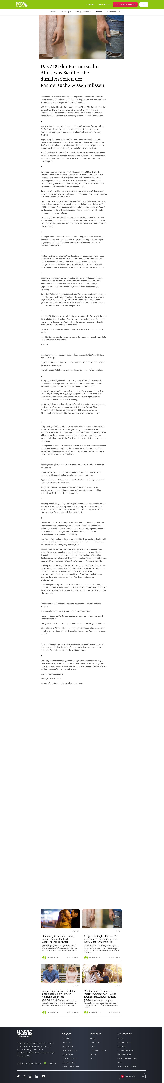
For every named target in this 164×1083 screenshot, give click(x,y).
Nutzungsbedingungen (127, 1066)
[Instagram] (30, 1076)
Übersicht (66, 1038)
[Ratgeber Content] (60, 935)
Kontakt (121, 1038)
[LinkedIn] (36, 1076)
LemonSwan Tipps (69, 1050)
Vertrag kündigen (125, 1054)
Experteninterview (69, 1058)
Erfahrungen (95, 1042)
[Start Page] (21, 4)
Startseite (90, 4)
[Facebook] (24, 1076)
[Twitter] (18, 1076)
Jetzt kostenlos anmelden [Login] (125, 4)
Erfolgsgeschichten (98, 1050)
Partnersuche (67, 1046)
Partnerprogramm (125, 1042)
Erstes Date (67, 1042)
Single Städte (67, 1054)
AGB (119, 1062)
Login (144, 4)
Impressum (122, 1046)
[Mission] (104, 4)
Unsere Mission (104, 4)
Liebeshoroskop (68, 1062)
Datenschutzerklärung (127, 1058)
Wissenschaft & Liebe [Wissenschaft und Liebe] (70, 1066)
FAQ (91, 1058)
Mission (93, 1038)
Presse (92, 1046)
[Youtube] (43, 1076)
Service (93, 1054)
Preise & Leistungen (126, 1050)
